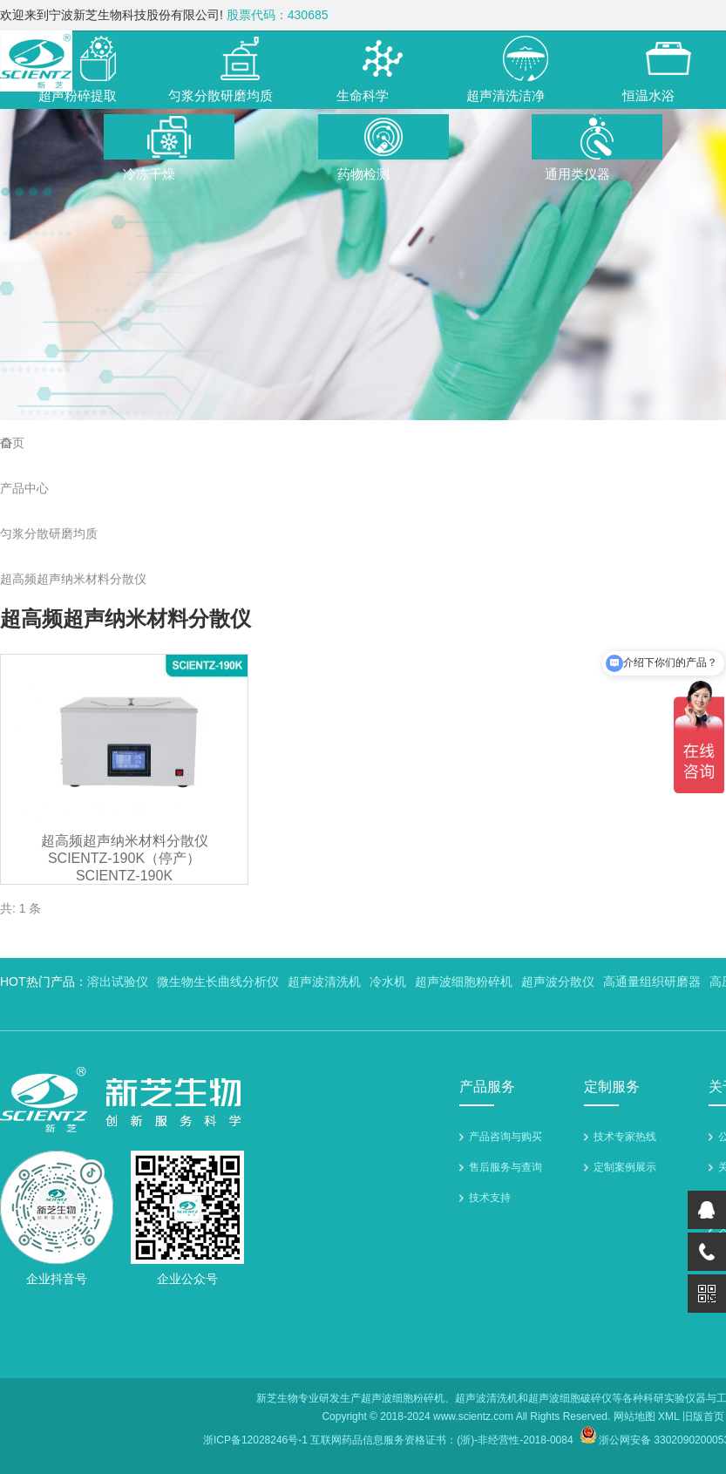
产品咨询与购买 (505, 1137)
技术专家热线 (625, 1137)
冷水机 (388, 981)
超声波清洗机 (324, 981)
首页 (12, 443)
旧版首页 (703, 1416)
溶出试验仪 (117, 981)
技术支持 (490, 1198)
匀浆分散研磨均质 (49, 533)
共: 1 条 (20, 908)
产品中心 (24, 488)
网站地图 (634, 1416)
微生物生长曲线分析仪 (218, 981)
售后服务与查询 (505, 1167)
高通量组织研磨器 (652, 981)
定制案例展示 (625, 1167)
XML (668, 1416)
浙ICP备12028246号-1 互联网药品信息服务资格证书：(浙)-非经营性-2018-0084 (388, 1440)
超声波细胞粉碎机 (463, 981)
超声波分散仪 (557, 981)
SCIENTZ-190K (124, 875)
